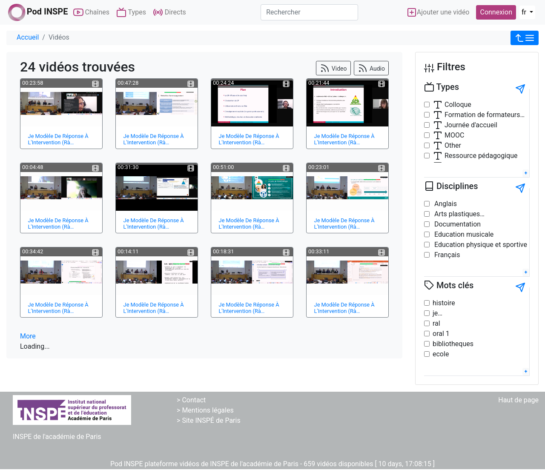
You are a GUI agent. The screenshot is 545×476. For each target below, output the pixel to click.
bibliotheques (453, 344)
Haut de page (518, 400)
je (435, 313)
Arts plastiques (456, 214)
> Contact (191, 400)
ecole (441, 354)
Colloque (452, 105)
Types (131, 12)
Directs (169, 12)
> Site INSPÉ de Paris (209, 420)
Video (333, 68)
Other (447, 146)
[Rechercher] (309, 12)
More (28, 336)
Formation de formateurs (476, 115)
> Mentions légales (205, 410)
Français (446, 255)
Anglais (445, 204)
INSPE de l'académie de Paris (57, 437)
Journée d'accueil (465, 125)
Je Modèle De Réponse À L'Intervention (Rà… (58, 139)
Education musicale (463, 234)
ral (436, 323)
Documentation (457, 224)
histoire (444, 303)
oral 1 (441, 334)
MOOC (448, 135)
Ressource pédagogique (475, 156)
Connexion (496, 12)
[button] (525, 38)
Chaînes (91, 12)
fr (525, 12)
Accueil (28, 37)
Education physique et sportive (480, 245)
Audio (371, 68)
